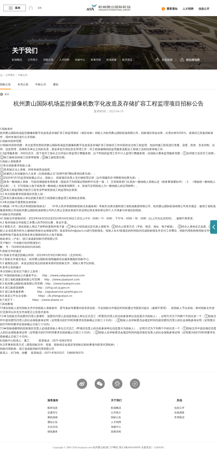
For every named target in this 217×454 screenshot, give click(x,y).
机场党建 (111, 59)
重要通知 (169, 9)
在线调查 (179, 412)
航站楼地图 (190, 60)
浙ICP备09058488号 (130, 447)
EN (40, 7)
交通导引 (52, 412)
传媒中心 (80, 59)
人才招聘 (188, 8)
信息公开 (204, 8)
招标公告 (48, 59)
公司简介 (33, 59)
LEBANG (159, 447)
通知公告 (52, 422)
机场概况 (17, 59)
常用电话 (179, 417)
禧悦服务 (52, 431)
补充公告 (23, 84)
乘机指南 (52, 417)
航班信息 (52, 407)
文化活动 (164, 60)
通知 (55, 84)
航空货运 (127, 59)
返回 (4, 94)
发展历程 (96, 59)
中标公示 (40, 84)
